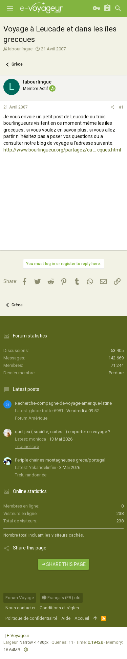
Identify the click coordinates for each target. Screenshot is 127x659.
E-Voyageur (18, 635)
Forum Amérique (31, 418)
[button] (10, 8)
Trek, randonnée (30, 474)
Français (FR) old (61, 597)
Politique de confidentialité (31, 618)
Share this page (63, 564)
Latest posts (26, 389)
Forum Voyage (19, 597)
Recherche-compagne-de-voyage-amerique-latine (63, 403)
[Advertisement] (63, 207)
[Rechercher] (118, 8)
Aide (65, 618)
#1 (121, 107)
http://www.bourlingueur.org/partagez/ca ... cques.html (62, 149)
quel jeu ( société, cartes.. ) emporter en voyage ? (62, 431)
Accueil (82, 618)
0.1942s (95, 642)
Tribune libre (27, 446)
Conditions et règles (59, 607)
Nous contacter (20, 607)
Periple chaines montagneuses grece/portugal (60, 460)
